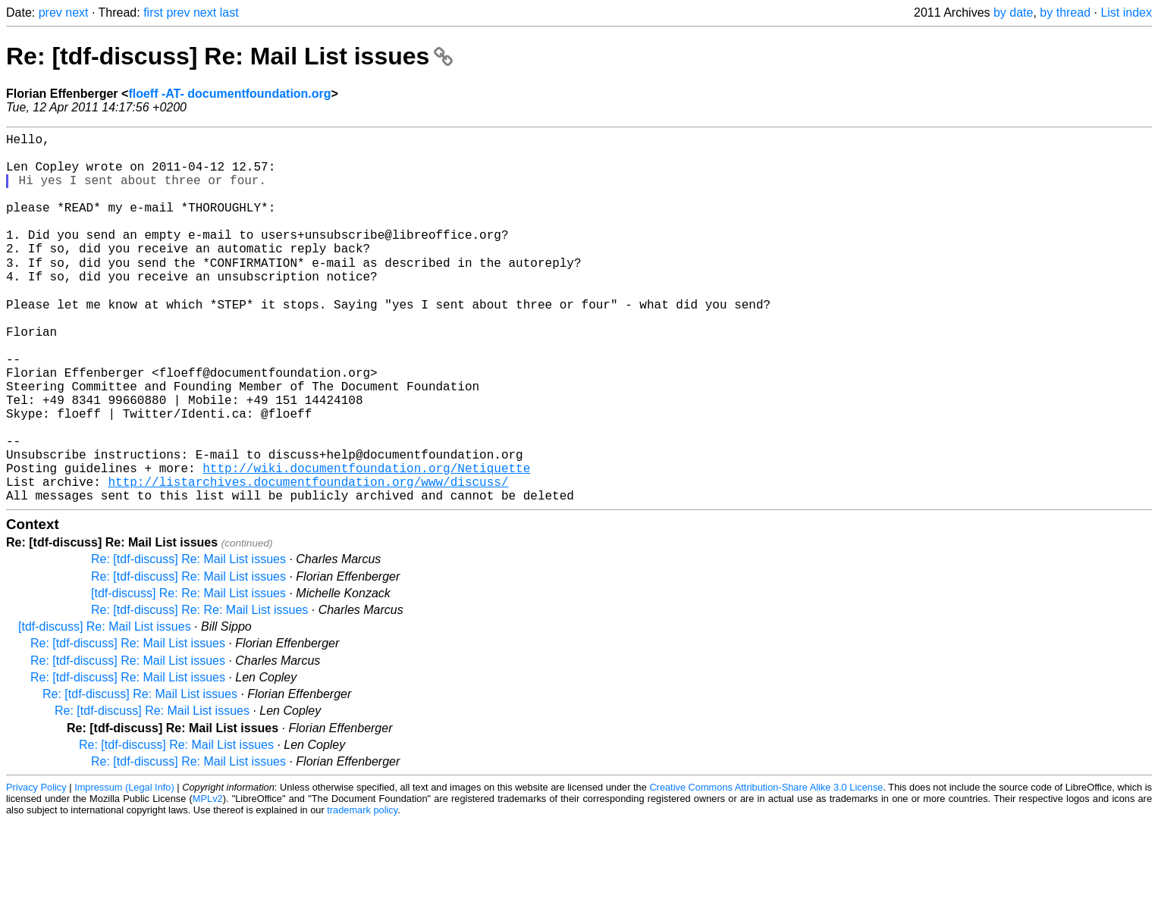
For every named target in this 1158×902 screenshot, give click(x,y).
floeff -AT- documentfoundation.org (229, 93)
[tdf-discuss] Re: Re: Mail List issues (188, 673)
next (76, 12)
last (229, 12)
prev (50, 12)
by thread (1065, 12)
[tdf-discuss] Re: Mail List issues (104, 706)
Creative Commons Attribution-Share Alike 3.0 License (766, 867)
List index (1126, 12)
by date (1013, 12)
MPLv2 (208, 879)
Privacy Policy (36, 867)
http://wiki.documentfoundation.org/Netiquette (366, 542)
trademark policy (362, 890)
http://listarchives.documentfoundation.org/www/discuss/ (308, 558)
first (153, 12)
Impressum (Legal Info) (124, 867)
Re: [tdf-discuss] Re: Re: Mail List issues (199, 690)
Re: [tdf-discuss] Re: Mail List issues (229, 56)
